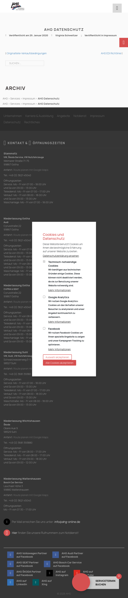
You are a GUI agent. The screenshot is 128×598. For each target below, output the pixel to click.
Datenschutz (12, 122)
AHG (5, 98)
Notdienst (79, 116)
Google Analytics (66, 307)
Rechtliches (32, 122)
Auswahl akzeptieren (57, 357)
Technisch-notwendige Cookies (65, 273)
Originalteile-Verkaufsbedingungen (27, 53)
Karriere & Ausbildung (39, 116)
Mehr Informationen (59, 290)
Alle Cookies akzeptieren (59, 362)
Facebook (66, 336)
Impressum (110, 35)
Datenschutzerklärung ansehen (61, 255)
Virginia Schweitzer (66, 35)
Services (15, 98)
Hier (14, 533)
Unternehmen (13, 116)
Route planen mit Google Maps (31, 170)
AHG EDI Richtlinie (111, 53)
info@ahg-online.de (67, 522)
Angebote (63, 116)
